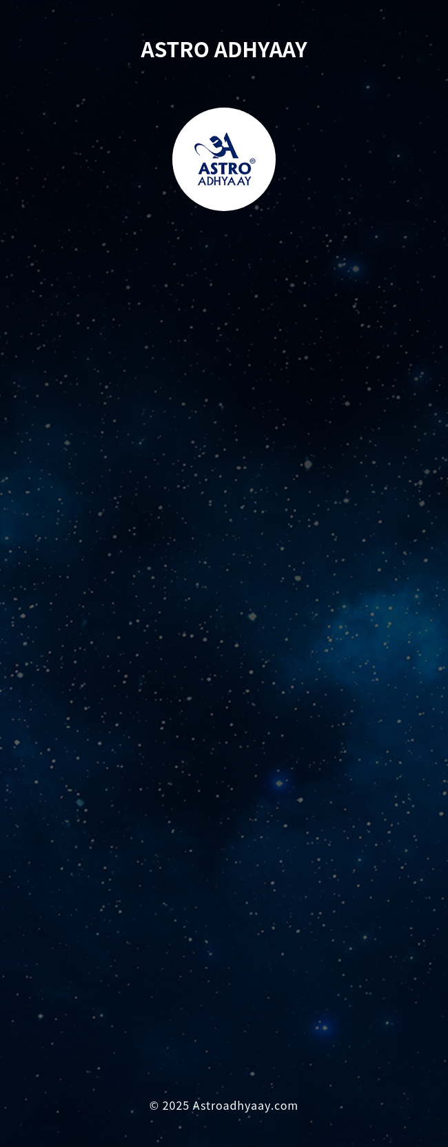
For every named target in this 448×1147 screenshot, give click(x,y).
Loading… (224, 670)
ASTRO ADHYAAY (224, 48)
